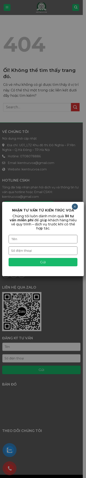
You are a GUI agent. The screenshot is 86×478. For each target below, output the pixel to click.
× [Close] (75, 206)
